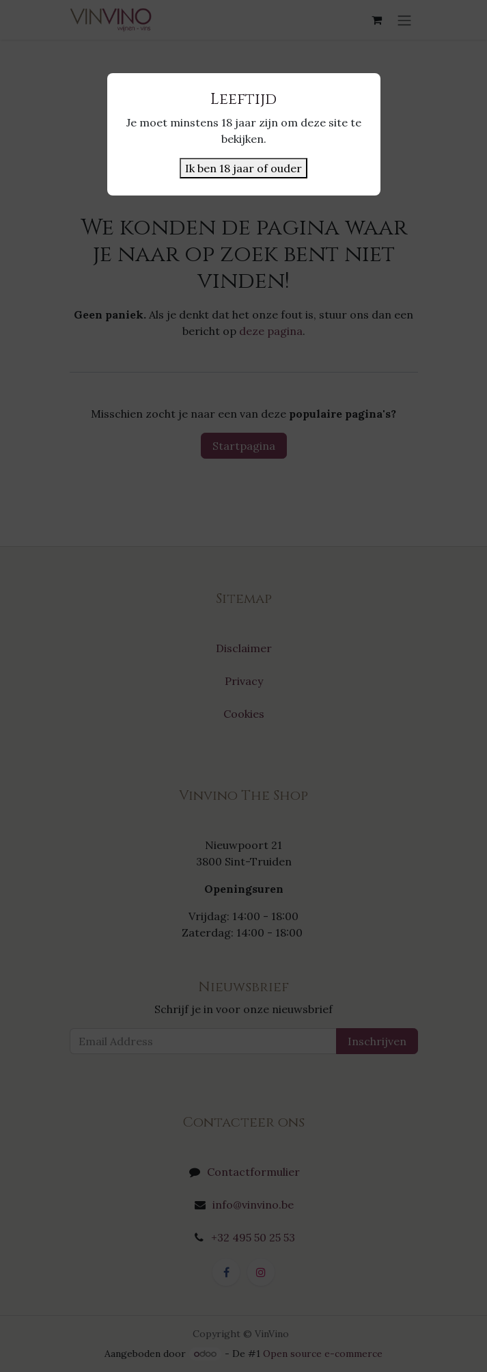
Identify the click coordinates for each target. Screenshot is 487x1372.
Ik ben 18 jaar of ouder (243, 168)
